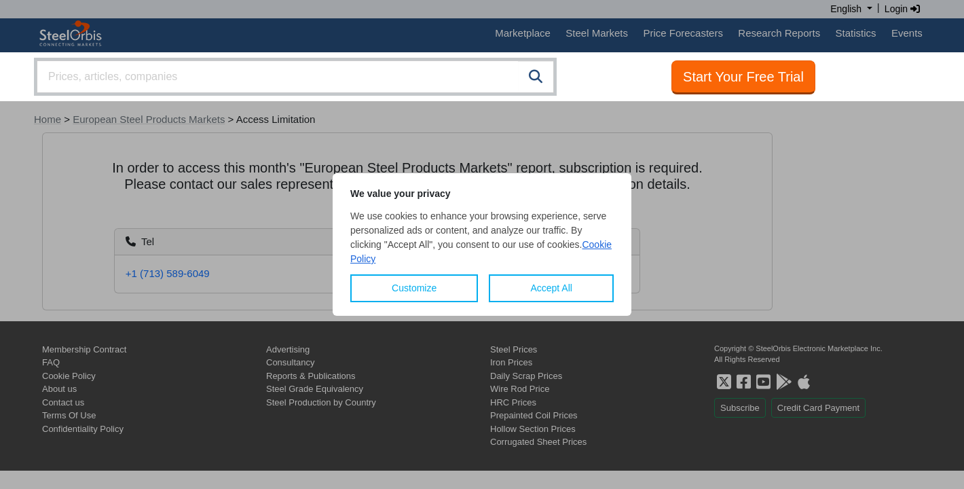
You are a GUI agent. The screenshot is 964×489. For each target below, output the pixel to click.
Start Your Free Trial (743, 76)
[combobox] (295, 76)
